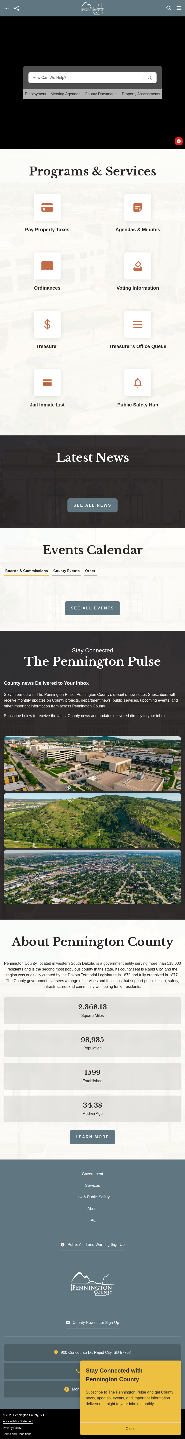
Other (90, 571)
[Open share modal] (16, 8)
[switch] (179, 141)
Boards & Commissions (26, 571)
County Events (66, 571)
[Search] (146, 77)
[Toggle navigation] (6, 8)
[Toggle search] (168, 8)
